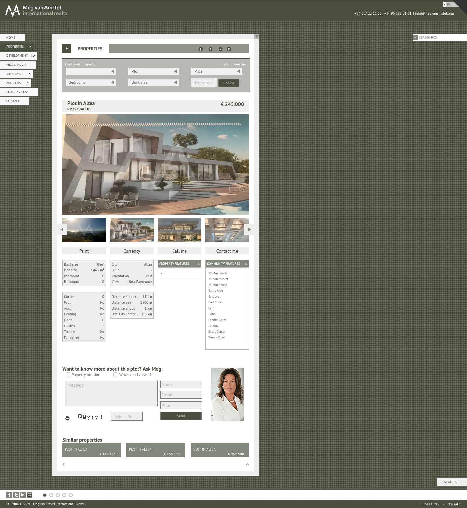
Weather (450, 482)
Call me (179, 251)
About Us (17, 84)
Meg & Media (16, 65)
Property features (174, 263)
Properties (18, 47)
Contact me (227, 251)
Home (10, 37)
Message (111, 393)
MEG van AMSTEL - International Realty (97, 10)
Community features (223, 263)
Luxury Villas (17, 92)
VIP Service (18, 75)
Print (84, 251)
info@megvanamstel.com (434, 13)
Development (20, 56)
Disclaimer (431, 504)
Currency (131, 251)
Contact (12, 101)
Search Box (428, 37)
